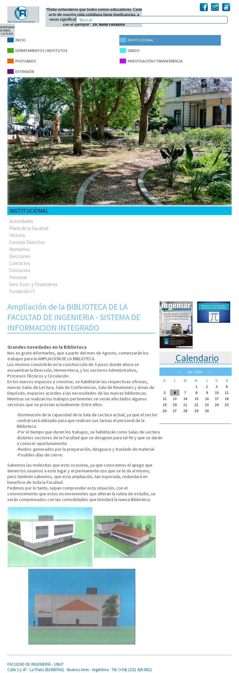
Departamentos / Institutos (37, 49)
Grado (129, 49)
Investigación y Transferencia (150, 59)
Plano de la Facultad (28, 226)
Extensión (20, 69)
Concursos (20, 268)
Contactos (19, 261)
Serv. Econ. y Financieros (33, 282)
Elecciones (20, 254)
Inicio (16, 40)
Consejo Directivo (27, 240)
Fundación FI (22, 289)
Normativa (19, 247)
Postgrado (21, 59)
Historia (17, 233)
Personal (18, 275)
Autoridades (21, 219)
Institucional (136, 40)
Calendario (197, 355)
